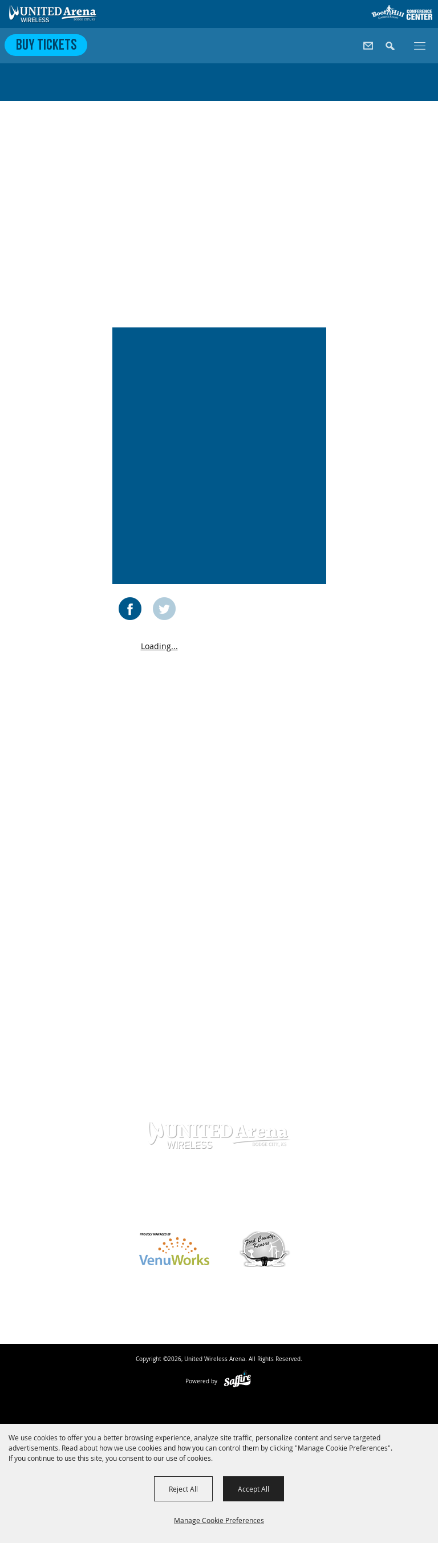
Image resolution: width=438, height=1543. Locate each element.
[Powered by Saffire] (237, 1381)
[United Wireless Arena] (53, 14)
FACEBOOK (130, 608)
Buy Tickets (46, 46)
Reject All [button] (183, 1488)
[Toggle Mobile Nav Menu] (419, 45)
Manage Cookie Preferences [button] (219, 1520)
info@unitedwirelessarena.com (219, 1209)
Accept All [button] (253, 1488)
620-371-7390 (212, 1191)
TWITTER (164, 608)
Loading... (159, 646)
